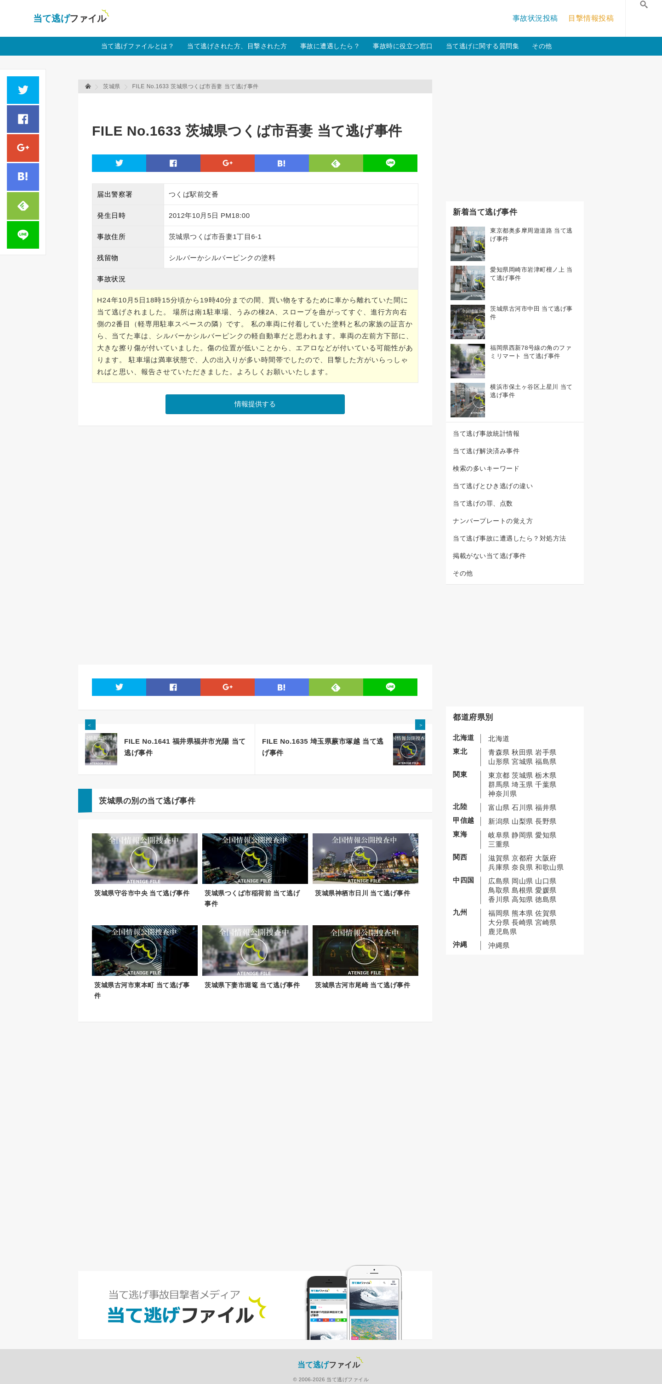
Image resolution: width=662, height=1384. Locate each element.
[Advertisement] (259, 103)
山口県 (546, 881)
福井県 (546, 807)
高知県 (522, 899)
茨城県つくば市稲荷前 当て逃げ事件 (252, 898)
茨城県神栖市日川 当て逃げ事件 (362, 893)
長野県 (546, 821)
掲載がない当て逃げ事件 (489, 555)
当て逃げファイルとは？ (138, 46)
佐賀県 (546, 913)
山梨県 (522, 821)
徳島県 (546, 899)
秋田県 (522, 752)
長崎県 (522, 922)
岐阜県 (499, 835)
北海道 (499, 738)
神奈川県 (502, 793)
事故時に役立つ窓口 (403, 46)
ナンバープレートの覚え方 (493, 520)
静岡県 (522, 835)
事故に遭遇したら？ (330, 46)
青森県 (499, 752)
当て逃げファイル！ (71, 18)
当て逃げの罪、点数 (483, 503)
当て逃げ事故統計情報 (486, 433)
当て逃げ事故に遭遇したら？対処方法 (509, 538)
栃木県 (546, 775)
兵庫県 (499, 867)
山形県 (499, 761)
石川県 (522, 807)
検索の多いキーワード (486, 468)
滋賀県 (499, 858)
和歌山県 (549, 867)
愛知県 (546, 835)
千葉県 (546, 784)
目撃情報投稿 (591, 18)
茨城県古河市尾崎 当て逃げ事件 (362, 985)
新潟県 (499, 821)
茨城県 (522, 775)
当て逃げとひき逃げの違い (493, 486)
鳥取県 (499, 890)
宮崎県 (546, 922)
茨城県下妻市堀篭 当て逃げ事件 (252, 985)
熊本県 (522, 913)
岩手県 (546, 752)
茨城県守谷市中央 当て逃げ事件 (141, 893)
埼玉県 (522, 784)
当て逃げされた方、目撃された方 (237, 46)
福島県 (546, 761)
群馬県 (499, 784)
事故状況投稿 (535, 18)
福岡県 (499, 913)
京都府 (522, 858)
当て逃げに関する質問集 (482, 46)
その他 (542, 46)
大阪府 (546, 858)
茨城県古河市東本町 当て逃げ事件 (141, 990)
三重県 (499, 844)
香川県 (499, 899)
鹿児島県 (502, 931)
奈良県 (522, 867)
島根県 (522, 890)
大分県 (499, 922)
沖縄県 (499, 945)
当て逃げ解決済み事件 (486, 451)
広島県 (499, 881)
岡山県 (522, 881)
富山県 (499, 807)
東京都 (499, 775)
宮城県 (522, 761)
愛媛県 (546, 890)
